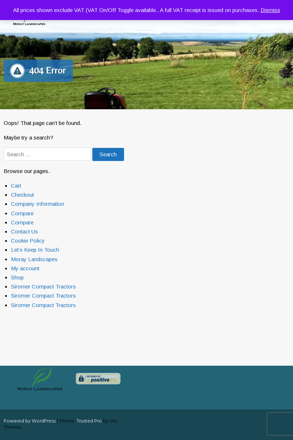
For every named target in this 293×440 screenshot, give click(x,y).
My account (25, 268)
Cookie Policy (28, 240)
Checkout (22, 195)
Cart (16, 185)
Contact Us (24, 231)
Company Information (37, 204)
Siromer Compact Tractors (43, 286)
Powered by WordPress (30, 421)
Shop (17, 277)
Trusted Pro (89, 421)
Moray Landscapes (34, 259)
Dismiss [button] (270, 10)
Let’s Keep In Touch (35, 250)
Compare (22, 213)
